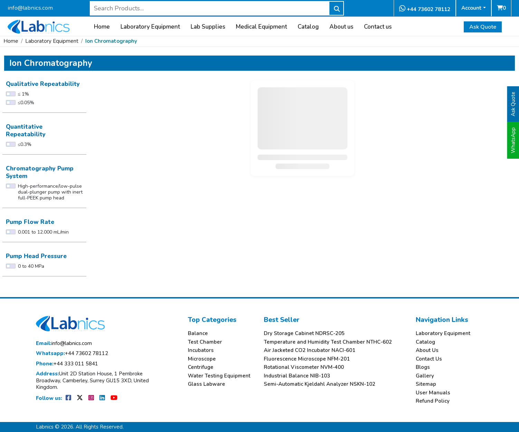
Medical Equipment (261, 27)
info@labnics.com (30, 8)
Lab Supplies (208, 27)
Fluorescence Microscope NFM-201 (307, 359)
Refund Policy (433, 401)
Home (102, 27)
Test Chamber (205, 342)
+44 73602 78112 (424, 9)
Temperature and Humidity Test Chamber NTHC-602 (328, 342)
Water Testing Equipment (219, 376)
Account (471, 7)
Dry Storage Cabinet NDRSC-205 (304, 333)
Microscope (202, 359)
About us (341, 27)
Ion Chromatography (111, 41)
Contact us (378, 27)
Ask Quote (482, 27)
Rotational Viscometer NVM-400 (304, 367)
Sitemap (426, 384)
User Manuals (433, 393)
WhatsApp (513, 140)
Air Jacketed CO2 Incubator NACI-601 (309, 350)
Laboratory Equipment (150, 27)
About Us (427, 350)
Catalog (308, 27)
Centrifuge (200, 367)
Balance (198, 333)
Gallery (425, 376)
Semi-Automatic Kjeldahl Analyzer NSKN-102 (319, 384)
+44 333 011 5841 (67, 364)
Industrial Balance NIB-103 (297, 376)
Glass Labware (206, 384)
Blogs (423, 367)
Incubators (201, 350)
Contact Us (429, 359)
